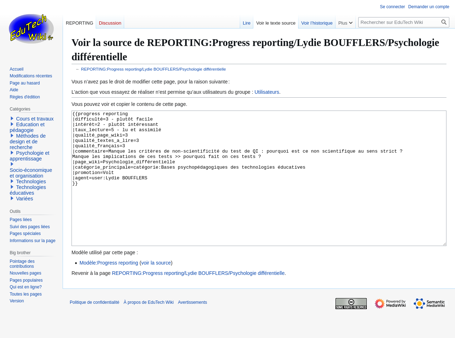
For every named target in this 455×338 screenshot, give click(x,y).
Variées (24, 198)
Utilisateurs (266, 92)
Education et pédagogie (27, 127)
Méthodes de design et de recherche (28, 141)
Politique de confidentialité (94, 329)
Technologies (31, 181)
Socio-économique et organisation (31, 173)
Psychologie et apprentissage (29, 156)
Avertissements (192, 329)
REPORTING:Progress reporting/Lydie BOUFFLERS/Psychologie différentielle (153, 69)
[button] (12, 118)
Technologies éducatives (28, 190)
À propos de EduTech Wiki (148, 329)
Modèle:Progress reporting (108, 289)
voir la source (156, 289)
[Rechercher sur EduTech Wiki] (403, 22)
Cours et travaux (35, 119)
